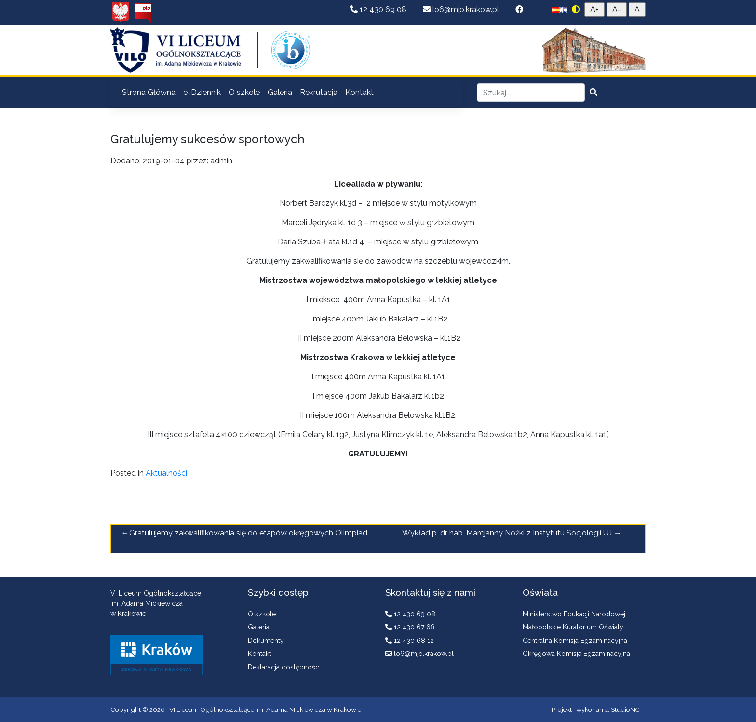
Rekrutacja (319, 92)
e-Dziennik (202, 92)
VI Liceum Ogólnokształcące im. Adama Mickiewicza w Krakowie (265, 709)
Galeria (280, 92)
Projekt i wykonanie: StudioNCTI (599, 709)
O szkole (244, 92)
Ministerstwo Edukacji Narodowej (574, 614)
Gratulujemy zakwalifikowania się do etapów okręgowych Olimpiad (248, 532)
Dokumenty (266, 640)
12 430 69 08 (379, 9)
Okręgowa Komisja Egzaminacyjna (576, 653)
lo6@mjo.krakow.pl (462, 9)
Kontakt (359, 92)
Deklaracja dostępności (284, 667)
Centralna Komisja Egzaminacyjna (575, 640)
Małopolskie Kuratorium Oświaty (573, 627)
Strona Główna (149, 92)
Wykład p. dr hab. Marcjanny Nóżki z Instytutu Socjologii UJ (507, 532)
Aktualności (166, 473)
